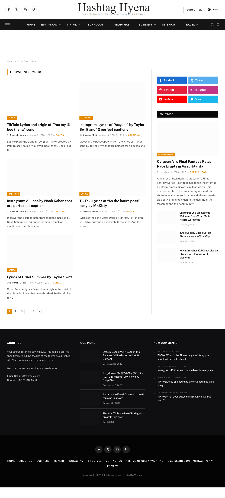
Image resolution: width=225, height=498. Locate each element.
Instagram (49, 24)
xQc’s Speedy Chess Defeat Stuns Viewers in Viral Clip (195, 234)
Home (31, 24)
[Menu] (7, 25)
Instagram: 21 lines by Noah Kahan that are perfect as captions (39, 203)
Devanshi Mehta (18, 135)
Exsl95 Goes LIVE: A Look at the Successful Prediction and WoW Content (121, 355)
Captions (86, 118)
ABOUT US (25, 461)
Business (146, 24)
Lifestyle (95, 461)
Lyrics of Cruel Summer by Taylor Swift (39, 277)
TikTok (72, 24)
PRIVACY (112, 466)
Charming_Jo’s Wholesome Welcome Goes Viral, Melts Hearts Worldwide (194, 216)
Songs (12, 118)
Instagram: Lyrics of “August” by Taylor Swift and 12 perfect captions (111, 127)
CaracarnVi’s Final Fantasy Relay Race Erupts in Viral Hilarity (184, 163)
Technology (95, 24)
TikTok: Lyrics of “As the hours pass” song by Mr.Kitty (109, 203)
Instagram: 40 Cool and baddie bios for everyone (185, 370)
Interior (168, 24)
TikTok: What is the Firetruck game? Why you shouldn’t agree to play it (183, 357)
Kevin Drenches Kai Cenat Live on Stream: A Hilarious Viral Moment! (198, 254)
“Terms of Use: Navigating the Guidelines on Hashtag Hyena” (169, 461)
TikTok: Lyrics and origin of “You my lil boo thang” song (38, 127)
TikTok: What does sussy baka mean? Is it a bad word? (184, 398)
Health (59, 461)
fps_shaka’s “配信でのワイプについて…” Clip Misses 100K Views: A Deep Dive (123, 377)
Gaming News (165, 154)
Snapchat (121, 24)
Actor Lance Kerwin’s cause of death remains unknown (123, 396)
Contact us (114, 461)
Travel (189, 24)
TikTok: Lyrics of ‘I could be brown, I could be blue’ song (186, 383)
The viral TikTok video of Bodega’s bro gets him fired (122, 415)
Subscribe (194, 9)
